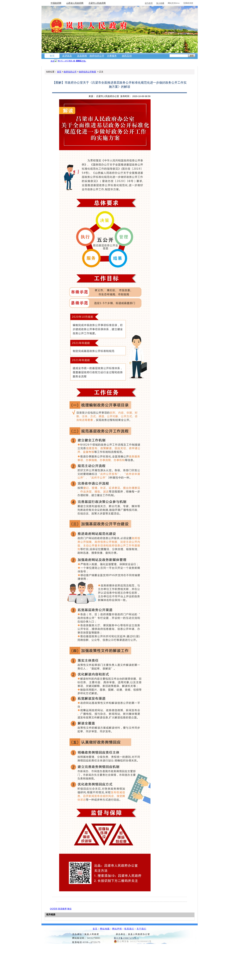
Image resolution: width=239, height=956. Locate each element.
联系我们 (129, 929)
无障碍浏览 (188, 3)
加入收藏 (160, 3)
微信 (69, 908)
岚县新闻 (82, 55)
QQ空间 (54, 908)
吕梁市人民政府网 (97, 3)
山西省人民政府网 (74, 3)
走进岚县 (67, 55)
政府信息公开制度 (87, 71)
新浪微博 (62, 908)
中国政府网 (56, 3)
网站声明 (117, 929)
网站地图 (105, 929)
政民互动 (127, 55)
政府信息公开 (97, 55)
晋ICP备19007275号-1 (126, 938)
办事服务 (112, 55)
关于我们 (141, 929)
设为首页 (149, 3)
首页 (52, 55)
